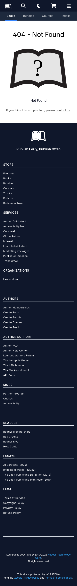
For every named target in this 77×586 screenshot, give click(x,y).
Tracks (65, 16)
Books (11, 16)
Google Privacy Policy (26, 577)
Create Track (11, 327)
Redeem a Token (13, 203)
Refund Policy (12, 512)
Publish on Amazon (15, 256)
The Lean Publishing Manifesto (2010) (27, 479)
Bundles (28, 16)
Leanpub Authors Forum (18, 355)
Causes (8, 398)
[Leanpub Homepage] (8, 6)
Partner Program (13, 393)
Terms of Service (14, 498)
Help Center (10, 446)
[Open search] (23, 6)
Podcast (8, 198)
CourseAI (9, 231)
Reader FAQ (10, 441)
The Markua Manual (16, 370)
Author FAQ (10, 345)
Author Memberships (16, 307)
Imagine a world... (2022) (19, 469)
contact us (63, 110)
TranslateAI (10, 261)
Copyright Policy (13, 502)
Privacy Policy (12, 507)
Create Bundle (12, 317)
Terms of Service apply (58, 577)
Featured (9, 173)
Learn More (10, 279)
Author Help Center (15, 350)
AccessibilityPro (13, 226)
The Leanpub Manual (16, 360)
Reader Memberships (16, 431)
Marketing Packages (16, 251)
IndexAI (8, 241)
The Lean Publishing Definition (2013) (27, 474)
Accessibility (11, 403)
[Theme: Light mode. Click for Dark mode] (38, 6)
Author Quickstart (14, 221)
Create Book (11, 312)
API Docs (9, 375)
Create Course (12, 322)
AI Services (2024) (15, 464)
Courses (47, 16)
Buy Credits (10, 436)
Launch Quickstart (15, 246)
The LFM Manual (14, 365)
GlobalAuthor (11, 236)
